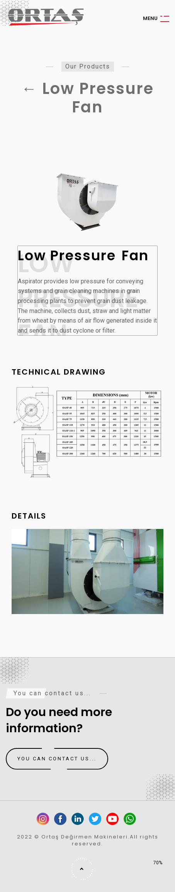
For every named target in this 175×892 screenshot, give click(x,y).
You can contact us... (57, 759)
